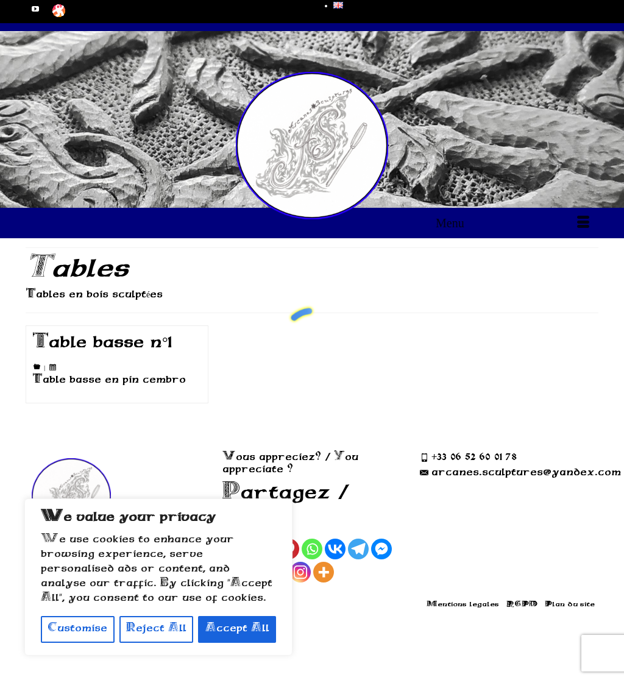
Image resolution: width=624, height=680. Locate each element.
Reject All (156, 629)
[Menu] (512, 223)
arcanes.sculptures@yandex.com (520, 473)
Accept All (237, 629)
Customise (77, 629)
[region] (158, 577)
